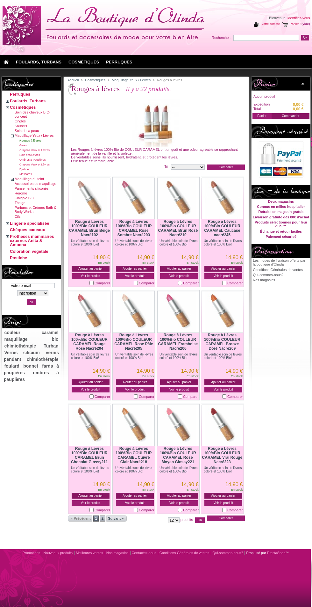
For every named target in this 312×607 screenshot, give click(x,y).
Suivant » (116, 518)
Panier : (295, 24)
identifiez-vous (298, 18)
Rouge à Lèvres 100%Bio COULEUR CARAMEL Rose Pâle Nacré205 (133, 342)
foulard (11, 366)
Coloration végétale (29, 251)
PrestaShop (276, 553)
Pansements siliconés (31, 188)
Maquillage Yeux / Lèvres (34, 135)
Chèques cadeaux (27, 229)
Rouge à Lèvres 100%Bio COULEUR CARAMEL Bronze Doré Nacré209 (222, 342)
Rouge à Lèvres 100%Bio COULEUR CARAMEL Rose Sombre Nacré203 (134, 228)
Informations (273, 250)
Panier (264, 83)
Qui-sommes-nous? (268, 275)
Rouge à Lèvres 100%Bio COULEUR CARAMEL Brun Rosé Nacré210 (178, 228)
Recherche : (221, 38)
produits (187, 520)
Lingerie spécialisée (29, 223)
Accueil (73, 80)
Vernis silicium (21, 352)
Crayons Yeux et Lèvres (34, 150)
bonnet (30, 366)
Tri (166, 166)
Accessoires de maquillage (35, 184)
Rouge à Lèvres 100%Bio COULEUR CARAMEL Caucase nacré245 (222, 228)
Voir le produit (90, 276)
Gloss (23, 145)
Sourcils (21, 126)
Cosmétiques (23, 107)
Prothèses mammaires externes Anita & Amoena (32, 240)
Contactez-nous (144, 553)
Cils (17, 216)
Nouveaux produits (58, 553)
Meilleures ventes (89, 553)
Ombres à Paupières (32, 159)
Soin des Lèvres (29, 155)
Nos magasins (264, 280)
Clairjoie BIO (24, 198)
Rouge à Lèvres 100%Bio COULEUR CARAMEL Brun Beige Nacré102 (89, 228)
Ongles (20, 121)
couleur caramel (31, 332)
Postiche (18, 257)
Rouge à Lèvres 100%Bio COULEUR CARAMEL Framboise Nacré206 (178, 342)
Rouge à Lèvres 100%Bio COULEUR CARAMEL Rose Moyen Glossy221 (178, 455)
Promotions (31, 553)
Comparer (102, 283)
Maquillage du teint (29, 179)
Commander (290, 116)
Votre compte (270, 24)
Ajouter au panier (90, 268)
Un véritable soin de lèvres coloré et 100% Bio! (90, 242)
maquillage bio (31, 339)
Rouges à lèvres (30, 140)
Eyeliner (24, 169)
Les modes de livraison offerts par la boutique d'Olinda (279, 262)
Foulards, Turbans (28, 101)
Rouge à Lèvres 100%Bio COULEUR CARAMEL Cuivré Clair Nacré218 (134, 455)
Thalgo (20, 203)
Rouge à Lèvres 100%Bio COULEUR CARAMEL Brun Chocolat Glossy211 (89, 455)
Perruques (20, 94)
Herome (21, 193)
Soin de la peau (27, 131)
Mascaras (25, 174)
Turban (51, 345)
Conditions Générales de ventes (278, 270)
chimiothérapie (20, 345)
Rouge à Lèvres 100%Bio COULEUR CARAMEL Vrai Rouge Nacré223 (222, 455)
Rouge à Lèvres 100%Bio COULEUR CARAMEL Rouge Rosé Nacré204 (89, 342)
